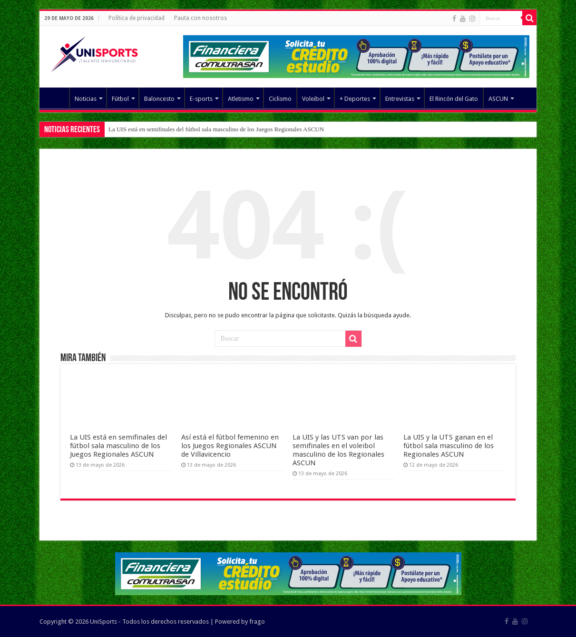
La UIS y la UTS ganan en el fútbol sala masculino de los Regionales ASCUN (448, 446)
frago (257, 621)
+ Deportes (355, 98)
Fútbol (120, 98)
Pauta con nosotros (200, 18)
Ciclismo (280, 98)
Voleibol (313, 98)
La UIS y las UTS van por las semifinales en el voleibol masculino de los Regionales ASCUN (338, 450)
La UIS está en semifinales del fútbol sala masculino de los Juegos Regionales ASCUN (216, 129)
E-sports (201, 98)
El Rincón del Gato (454, 98)
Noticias (86, 98)
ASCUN (498, 98)
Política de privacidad (136, 18)
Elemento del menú (56, 98)
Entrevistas (399, 98)
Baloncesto (159, 98)
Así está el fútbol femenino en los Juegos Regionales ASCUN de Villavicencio (230, 446)
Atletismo (241, 98)
